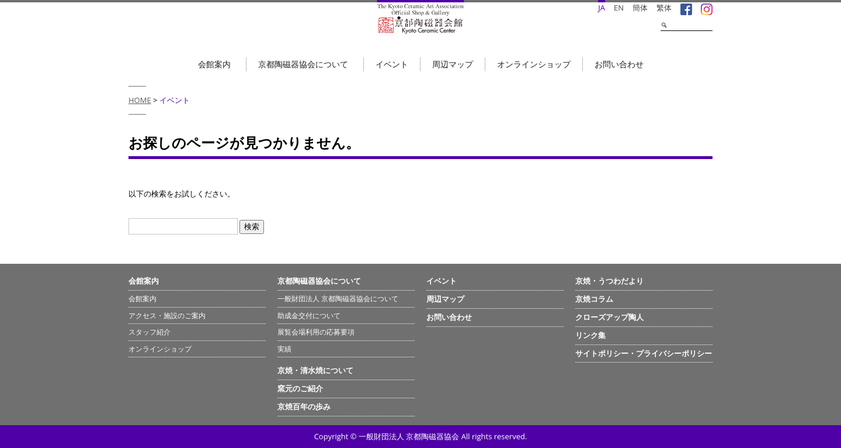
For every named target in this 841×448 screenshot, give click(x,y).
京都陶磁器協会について (303, 64)
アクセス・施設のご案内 (167, 316)
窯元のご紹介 (300, 388)
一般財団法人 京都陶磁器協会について (337, 299)
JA (601, 7)
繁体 (664, 7)
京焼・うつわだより (609, 280)
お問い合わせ (619, 64)
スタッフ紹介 (149, 332)
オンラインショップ (534, 64)
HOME (139, 100)
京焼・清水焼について (315, 370)
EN (619, 7)
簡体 (640, 7)
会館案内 (214, 64)
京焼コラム (594, 299)
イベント (392, 64)
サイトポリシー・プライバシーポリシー (643, 353)
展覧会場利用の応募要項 (316, 332)
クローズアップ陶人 (609, 317)
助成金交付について (308, 316)
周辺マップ (452, 64)
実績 (284, 349)
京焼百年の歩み (304, 406)
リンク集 (590, 335)
